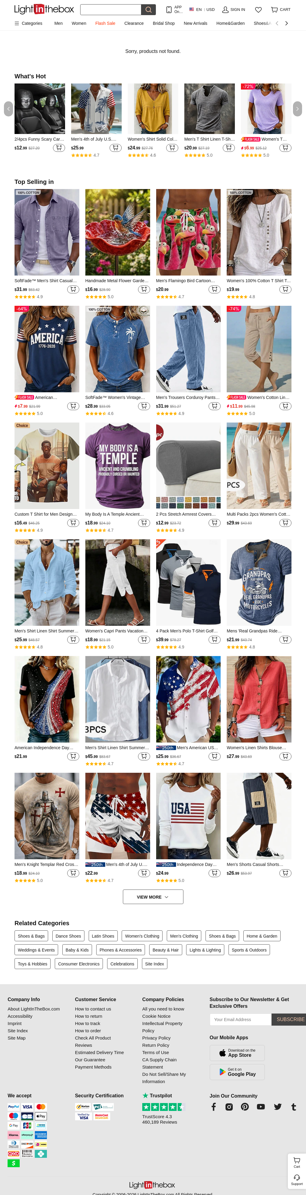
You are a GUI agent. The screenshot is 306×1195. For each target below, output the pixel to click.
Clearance (134, 23)
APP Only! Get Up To (178, 9)
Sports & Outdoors (249, 950)
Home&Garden (230, 23)
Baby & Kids (77, 950)
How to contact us (93, 1008)
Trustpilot (157, 1095)
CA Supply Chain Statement (159, 1063)
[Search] (110, 9)
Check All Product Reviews (93, 1041)
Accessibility (20, 1016)
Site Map (16, 1037)
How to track (87, 1023)
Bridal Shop (164, 23)
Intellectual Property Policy (162, 1027)
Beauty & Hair (166, 950)
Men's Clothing (184, 936)
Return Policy (155, 1045)
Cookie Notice (156, 1016)
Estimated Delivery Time (99, 1052)
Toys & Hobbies (32, 964)
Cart (299, 1162)
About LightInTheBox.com (34, 1008)
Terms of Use (155, 1052)
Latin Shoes (103, 936)
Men (58, 23)
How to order (88, 1030)
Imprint (14, 1023)
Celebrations (122, 964)
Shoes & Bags (31, 936)
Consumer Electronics (79, 964)
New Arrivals (195, 23)
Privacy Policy (156, 1037)
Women (79, 23)
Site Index (154, 964)
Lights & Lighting (205, 950)
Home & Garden (262, 936)
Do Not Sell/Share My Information (164, 1078)
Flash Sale (105, 23)
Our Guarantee (90, 1059)
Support (297, 1184)
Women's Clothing (142, 936)
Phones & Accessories (121, 950)
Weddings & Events (36, 950)
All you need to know (163, 1008)
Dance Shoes (68, 936)
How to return (88, 1016)
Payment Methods (93, 1066)
